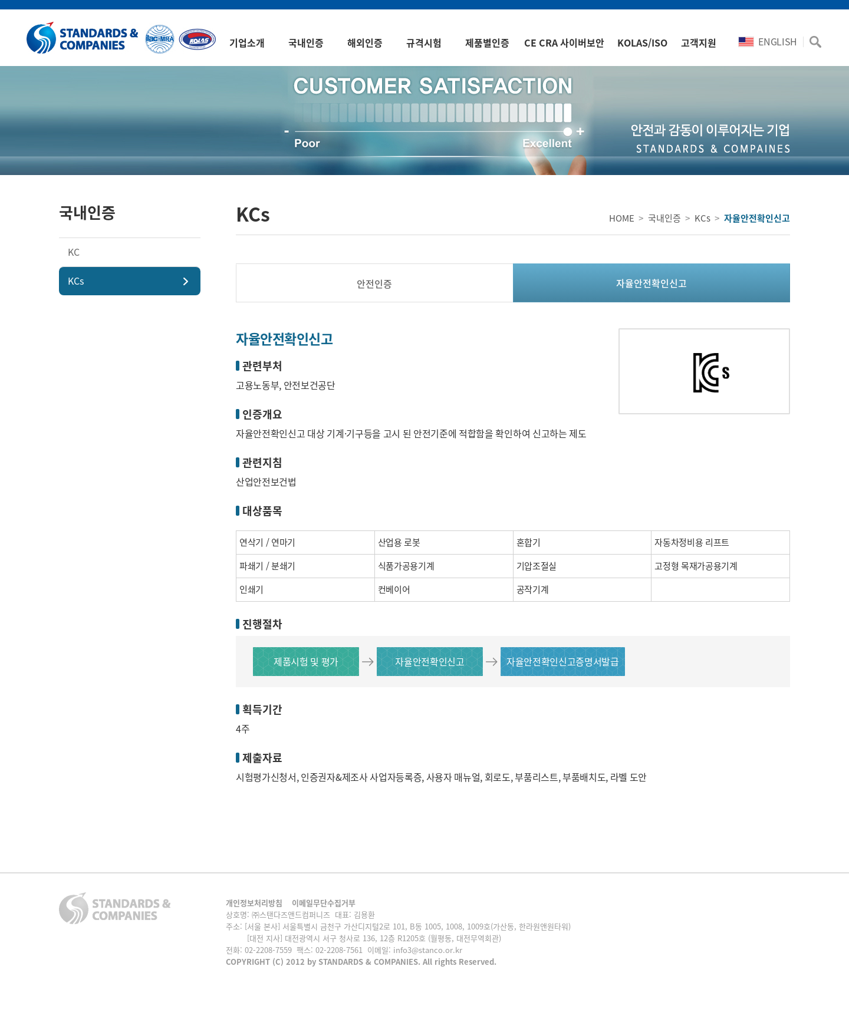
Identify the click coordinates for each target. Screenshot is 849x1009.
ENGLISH (767, 41)
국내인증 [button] (306, 42)
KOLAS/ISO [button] (642, 42)
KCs (76, 280)
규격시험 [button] (424, 42)
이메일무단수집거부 (324, 902)
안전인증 (374, 283)
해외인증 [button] (365, 42)
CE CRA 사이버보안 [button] (564, 42)
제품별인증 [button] (487, 42)
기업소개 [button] (247, 42)
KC (74, 252)
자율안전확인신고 (651, 283)
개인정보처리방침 (254, 902)
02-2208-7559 (268, 949)
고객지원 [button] (698, 42)
